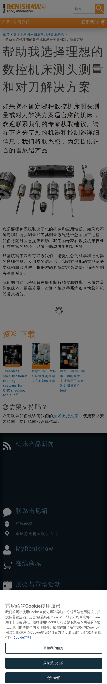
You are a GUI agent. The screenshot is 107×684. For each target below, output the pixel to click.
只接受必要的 (53, 671)
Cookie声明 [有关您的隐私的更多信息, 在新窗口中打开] (22, 645)
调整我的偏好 (53, 656)
